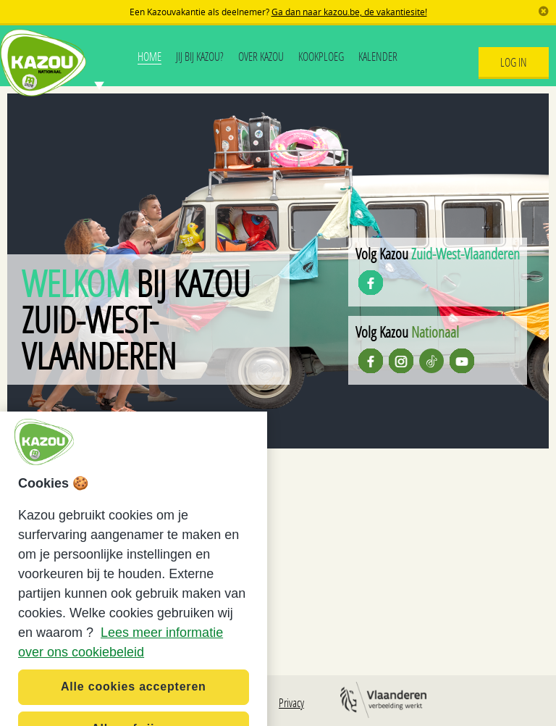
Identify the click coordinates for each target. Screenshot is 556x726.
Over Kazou (261, 56)
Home (149, 56)
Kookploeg (321, 56)
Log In (513, 62)
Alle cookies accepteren (133, 703)
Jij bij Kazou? (200, 56)
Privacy (291, 702)
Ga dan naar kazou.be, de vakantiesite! (349, 11)
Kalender (377, 56)
